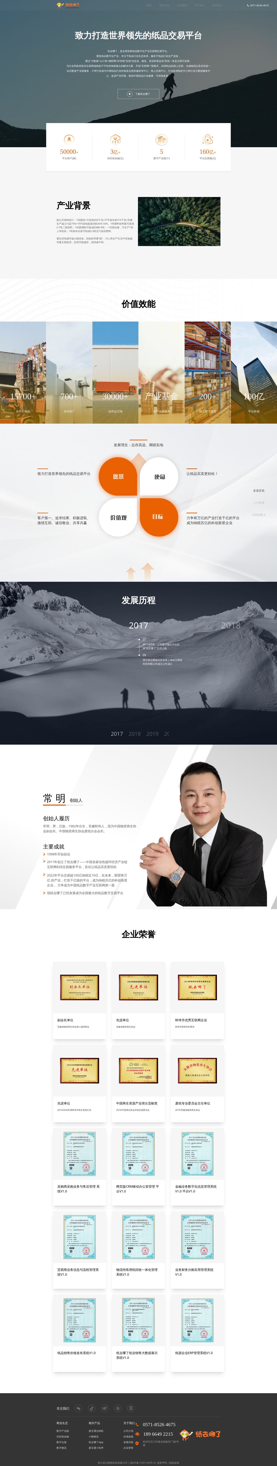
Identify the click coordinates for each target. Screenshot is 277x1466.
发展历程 (128, 1442)
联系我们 (217, 5)
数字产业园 (63, 1431)
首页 (149, 5)
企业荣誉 (128, 1447)
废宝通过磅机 (96, 1431)
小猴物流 (94, 1436)
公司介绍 (128, 1431)
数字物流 (61, 1447)
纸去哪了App (96, 1442)
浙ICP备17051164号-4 (142, 1462)
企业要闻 (182, 5)
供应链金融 (63, 1436)
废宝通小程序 (96, 1447)
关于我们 (200, 5)
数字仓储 (61, 1442)
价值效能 (128, 1436)
